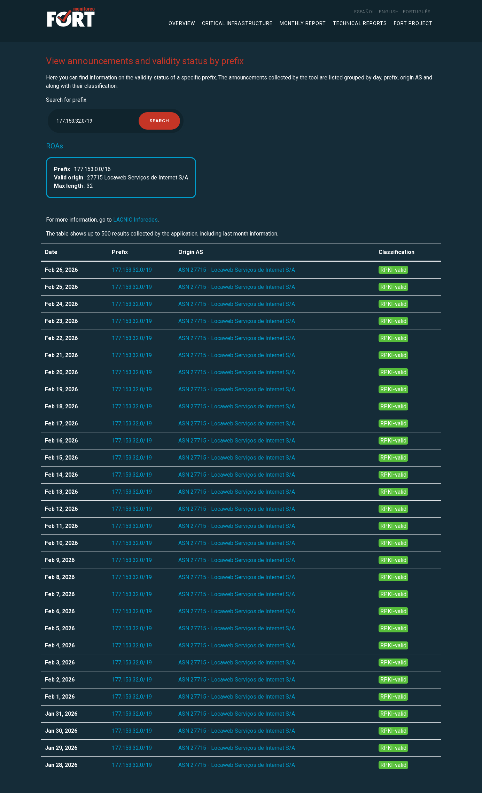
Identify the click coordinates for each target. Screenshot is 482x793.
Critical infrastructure (237, 23)
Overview (182, 23)
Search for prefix (66, 100)
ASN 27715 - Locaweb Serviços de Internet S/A (236, 270)
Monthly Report (303, 23)
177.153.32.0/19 (132, 270)
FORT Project (413, 23)
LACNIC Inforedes (135, 219)
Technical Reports (360, 23)
